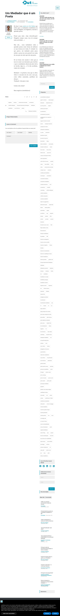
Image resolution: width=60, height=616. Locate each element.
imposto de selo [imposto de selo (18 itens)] (43, 285)
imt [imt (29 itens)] (41, 288)
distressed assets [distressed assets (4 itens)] (43, 204)
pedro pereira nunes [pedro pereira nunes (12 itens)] (44, 366)
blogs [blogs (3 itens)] (48, 141)
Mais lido (42, 497)
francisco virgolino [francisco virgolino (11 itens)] (43, 245)
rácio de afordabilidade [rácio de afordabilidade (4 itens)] (44, 424)
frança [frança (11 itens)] (51, 245)
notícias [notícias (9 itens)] (41, 343)
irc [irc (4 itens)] (40, 305)
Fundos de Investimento (45, 584)
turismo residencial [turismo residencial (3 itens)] (44, 447)
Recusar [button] (47, 613)
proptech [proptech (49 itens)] (42, 386)
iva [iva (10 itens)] (51, 305)
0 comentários (30, 21)
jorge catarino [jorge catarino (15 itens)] (43, 308)
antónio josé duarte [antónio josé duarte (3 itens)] (44, 108)
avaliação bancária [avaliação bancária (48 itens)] (48, 123)
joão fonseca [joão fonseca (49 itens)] (49, 317)
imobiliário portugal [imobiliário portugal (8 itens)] (44, 279)
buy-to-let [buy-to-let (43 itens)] (49, 152)
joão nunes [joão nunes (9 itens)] (42, 323)
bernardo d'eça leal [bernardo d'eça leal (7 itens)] (44, 138)
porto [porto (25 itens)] (51, 369)
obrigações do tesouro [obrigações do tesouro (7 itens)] (44, 349)
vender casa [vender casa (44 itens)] (48, 450)
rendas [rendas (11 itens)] (41, 398)
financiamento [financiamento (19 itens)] (43, 230)
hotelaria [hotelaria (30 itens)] (47, 271)
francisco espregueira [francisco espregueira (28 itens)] (44, 239)
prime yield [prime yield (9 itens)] (49, 380)
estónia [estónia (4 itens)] (46, 216)
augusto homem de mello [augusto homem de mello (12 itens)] (45, 120)
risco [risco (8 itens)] (52, 415)
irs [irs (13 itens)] (48, 305)
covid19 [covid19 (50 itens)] (48, 187)
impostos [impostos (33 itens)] (50, 285)
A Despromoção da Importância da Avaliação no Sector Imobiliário (47, 548)
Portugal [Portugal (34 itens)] (42, 372)
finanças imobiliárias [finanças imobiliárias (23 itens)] (44, 233)
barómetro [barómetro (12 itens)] (47, 132)
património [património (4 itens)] (50, 360)
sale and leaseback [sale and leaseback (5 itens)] (44, 427)
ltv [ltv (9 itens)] (46, 328)
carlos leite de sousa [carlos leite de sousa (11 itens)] (44, 161)
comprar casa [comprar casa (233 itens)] (43, 170)
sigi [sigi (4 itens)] (48, 432)
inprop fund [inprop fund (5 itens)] (42, 294)
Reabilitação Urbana (45, 540)
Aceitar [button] (55, 613)
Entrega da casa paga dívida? (47, 572)
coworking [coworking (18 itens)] (42, 190)
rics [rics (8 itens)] (48, 415)
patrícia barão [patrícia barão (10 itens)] (43, 363)
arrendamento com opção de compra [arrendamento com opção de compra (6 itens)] (45, 118)
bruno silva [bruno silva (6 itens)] (49, 149)
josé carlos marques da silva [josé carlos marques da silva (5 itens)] (45, 314)
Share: (7, 96)
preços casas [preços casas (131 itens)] (48, 372)
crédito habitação (11, 105)
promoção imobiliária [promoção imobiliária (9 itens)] (44, 383)
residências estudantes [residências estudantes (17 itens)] (44, 401)
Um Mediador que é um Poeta (20, 14)
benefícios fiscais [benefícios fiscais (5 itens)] (43, 135)
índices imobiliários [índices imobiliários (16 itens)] (44, 455)
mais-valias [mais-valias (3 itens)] (50, 331)
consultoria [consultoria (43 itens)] (49, 175)
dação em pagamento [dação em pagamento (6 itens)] (44, 201)
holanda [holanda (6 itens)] (41, 271)
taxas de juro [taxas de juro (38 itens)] (42, 441)
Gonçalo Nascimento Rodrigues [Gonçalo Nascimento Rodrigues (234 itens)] (46, 262)
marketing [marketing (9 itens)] (42, 334)
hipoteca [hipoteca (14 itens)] (51, 268)
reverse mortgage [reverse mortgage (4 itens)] (50, 403)
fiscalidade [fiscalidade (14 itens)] (42, 236)
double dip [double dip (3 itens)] (51, 204)
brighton (10, 102)
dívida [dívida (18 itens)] (41, 207)
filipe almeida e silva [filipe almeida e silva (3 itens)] (44, 227)
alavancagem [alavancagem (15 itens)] (51, 99)
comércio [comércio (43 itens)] (49, 170)
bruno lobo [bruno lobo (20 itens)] (42, 149)
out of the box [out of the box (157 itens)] (43, 360)
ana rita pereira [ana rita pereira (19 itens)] (43, 105)
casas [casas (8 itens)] (41, 164)
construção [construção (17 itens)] (42, 175)
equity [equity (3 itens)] (48, 210)
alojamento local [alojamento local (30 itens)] (49, 102)
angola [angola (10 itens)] (49, 105)
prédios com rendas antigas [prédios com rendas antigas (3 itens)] (45, 389)
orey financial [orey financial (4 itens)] (49, 357)
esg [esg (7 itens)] (47, 213)
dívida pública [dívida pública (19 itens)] (47, 207)
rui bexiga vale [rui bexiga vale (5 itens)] (43, 418)
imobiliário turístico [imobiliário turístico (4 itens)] (44, 282)
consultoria (31, 102)
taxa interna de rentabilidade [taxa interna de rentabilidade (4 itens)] (45, 438)
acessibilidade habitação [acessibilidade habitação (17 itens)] (45, 97)
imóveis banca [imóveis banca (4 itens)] (46, 288)
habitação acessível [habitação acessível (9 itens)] (44, 268)
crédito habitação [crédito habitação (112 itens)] (49, 190)
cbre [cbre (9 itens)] (52, 164)
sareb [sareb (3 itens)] (51, 427)
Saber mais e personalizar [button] (9, 613)
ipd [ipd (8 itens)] (52, 302)
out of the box (17, 108)
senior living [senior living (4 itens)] (42, 432)
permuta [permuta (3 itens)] (51, 366)
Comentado (48, 497)
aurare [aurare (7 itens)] (41, 123)
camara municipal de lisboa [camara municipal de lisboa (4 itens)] (45, 155)
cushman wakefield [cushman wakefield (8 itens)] (44, 198)
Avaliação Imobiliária (45, 530)
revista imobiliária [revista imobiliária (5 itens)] (43, 406)
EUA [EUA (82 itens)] (51, 216)
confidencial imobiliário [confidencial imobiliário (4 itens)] (44, 172)
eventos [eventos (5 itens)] (51, 219)
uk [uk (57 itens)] (50, 447)
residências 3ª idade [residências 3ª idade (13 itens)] (49, 398)
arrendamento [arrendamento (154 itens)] (43, 111)
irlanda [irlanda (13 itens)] (44, 305)
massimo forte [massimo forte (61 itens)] (49, 334)
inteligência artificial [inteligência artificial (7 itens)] (44, 297)
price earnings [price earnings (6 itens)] (43, 375)
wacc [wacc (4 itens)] (45, 453)
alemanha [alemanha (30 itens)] (42, 102)
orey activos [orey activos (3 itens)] (42, 357)
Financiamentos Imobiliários (46, 575)
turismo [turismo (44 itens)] (47, 444)
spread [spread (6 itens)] (52, 432)
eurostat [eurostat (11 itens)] (46, 219)
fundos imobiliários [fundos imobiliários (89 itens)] (44, 256)
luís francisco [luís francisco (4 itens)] (42, 331)
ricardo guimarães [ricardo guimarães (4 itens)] (43, 412)
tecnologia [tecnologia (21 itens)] (42, 444)
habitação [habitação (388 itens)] (42, 265)
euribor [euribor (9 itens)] (41, 219)
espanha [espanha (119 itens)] (51, 213)
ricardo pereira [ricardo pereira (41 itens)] (43, 415)
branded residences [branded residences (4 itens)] (44, 146)
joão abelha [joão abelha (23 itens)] (42, 317)
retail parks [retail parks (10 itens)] (42, 403)
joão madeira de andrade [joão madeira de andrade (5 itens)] (45, 320)
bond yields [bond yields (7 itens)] (51, 144)
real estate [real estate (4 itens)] (42, 395)
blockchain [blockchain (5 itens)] (42, 141)
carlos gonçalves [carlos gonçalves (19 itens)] (43, 158)
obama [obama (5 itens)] (48, 346)
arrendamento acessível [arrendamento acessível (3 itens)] (44, 114)
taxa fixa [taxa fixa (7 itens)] (51, 435)
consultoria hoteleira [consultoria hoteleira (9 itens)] (44, 178)
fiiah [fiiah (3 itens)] (51, 224)
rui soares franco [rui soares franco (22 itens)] (43, 421)
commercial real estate (23, 102)
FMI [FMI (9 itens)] (47, 236)
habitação (33, 105)
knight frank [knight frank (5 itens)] (49, 323)
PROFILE (8, 37)
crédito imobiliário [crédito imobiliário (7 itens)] (43, 193)
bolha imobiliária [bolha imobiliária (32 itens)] (43, 144)
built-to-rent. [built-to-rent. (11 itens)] (42, 152)
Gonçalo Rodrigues (11, 21)
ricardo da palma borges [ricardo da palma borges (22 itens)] (45, 409)
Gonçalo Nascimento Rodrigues (23, 105)
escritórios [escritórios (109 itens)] (42, 213)
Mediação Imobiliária (12, 20)
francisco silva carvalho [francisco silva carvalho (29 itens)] (44, 242)
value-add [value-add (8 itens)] (42, 450)
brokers (15, 102)
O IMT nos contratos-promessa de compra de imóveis (46, 503)
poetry (23, 108)
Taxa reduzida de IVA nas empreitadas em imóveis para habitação (47, 537)
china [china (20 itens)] (41, 167)
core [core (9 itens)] (50, 184)
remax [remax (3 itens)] (51, 395)
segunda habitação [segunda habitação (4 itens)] (44, 429)
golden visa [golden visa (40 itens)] (51, 259)
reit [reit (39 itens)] (47, 395)
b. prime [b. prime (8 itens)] (42, 132)
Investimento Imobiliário (45, 567)
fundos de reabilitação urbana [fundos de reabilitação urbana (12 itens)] (46, 253)
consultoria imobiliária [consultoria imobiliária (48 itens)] (44, 181)
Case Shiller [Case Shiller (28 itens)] (47, 164)
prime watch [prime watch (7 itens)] (42, 380)
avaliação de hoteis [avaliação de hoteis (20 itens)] (44, 126)
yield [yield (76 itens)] (48, 453)
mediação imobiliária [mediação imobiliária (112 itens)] (44, 337)
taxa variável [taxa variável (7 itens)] (49, 441)
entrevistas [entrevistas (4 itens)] (42, 210)
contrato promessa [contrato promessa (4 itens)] (44, 184)
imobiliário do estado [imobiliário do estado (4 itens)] (44, 276)
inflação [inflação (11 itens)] (47, 291)
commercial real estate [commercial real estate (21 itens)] (49, 167)
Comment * (21, 139)
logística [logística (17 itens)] (42, 328)
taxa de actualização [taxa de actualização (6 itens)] (44, 435)
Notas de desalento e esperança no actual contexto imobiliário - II (47, 582)
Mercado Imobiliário (44, 522)
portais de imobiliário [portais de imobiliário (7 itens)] (44, 369)
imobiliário (10, 108)
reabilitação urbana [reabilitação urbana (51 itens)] (44, 392)
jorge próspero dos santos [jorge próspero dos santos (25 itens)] (45, 311)
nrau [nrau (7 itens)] (46, 343)
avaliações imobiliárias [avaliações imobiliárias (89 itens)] (44, 129)
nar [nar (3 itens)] (51, 337)
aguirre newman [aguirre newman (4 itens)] (43, 99)
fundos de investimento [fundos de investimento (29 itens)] (44, 250)
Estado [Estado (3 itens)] (41, 216)
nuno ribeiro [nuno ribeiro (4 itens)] (42, 346)
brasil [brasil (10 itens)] (51, 146)
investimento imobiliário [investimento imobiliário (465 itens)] (45, 302)
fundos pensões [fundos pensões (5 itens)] (43, 259)
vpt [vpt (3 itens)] (41, 453)
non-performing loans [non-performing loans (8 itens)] (44, 340)
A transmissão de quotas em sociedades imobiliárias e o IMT (47, 512)
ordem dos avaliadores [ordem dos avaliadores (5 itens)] (44, 354)
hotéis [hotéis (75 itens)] (52, 271)
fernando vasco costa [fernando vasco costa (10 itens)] (44, 224)
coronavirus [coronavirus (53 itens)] (42, 187)
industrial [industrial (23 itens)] (42, 291)
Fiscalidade (43, 506)
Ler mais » (42, 36)
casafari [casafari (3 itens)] (51, 161)
